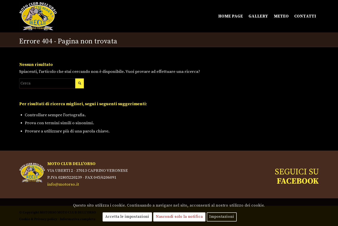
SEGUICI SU (297, 176)
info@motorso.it (63, 184)
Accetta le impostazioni (127, 216)
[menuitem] (230, 16)
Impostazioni (221, 216)
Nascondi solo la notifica (179, 216)
